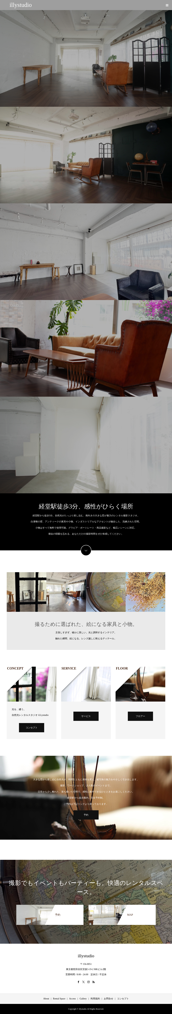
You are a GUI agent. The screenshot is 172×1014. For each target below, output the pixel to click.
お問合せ (108, 998)
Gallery (83, 998)
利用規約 (95, 998)
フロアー (140, 716)
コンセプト (31, 727)
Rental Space (59, 998)
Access (72, 998)
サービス (86, 716)
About (46, 998)
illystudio (21, 5)
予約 (86, 815)
